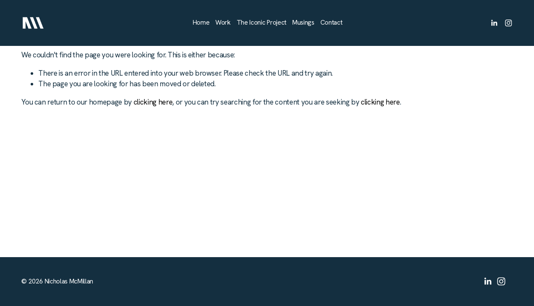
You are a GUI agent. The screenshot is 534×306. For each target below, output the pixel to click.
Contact (331, 22)
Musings (303, 22)
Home (201, 22)
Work (223, 22)
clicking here (153, 102)
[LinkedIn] (494, 23)
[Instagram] (508, 23)
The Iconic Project (261, 22)
